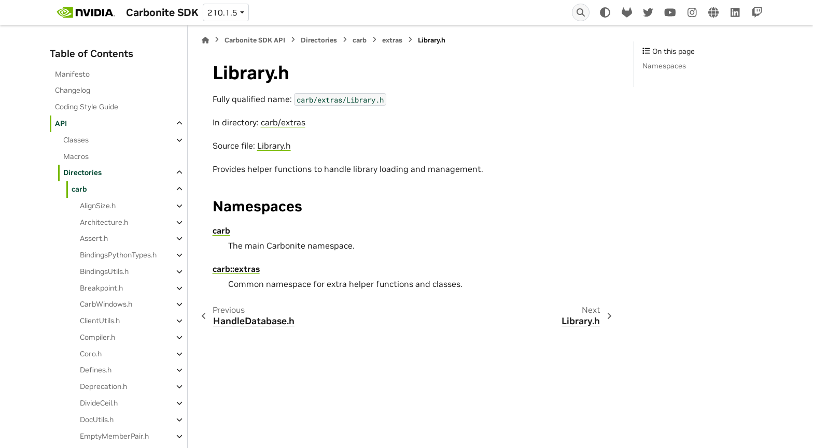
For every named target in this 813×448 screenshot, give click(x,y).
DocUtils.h (97, 419)
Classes (76, 139)
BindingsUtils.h (104, 271)
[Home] (205, 40)
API (61, 123)
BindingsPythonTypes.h (118, 254)
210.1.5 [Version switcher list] (222, 12)
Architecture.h (104, 222)
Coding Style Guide (86, 106)
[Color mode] (605, 12)
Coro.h (91, 353)
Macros (76, 156)
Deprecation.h (103, 386)
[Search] (581, 12)
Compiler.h (97, 337)
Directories (82, 172)
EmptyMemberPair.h (114, 436)
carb (79, 189)
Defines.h (95, 369)
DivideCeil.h (99, 403)
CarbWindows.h (106, 304)
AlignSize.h (98, 205)
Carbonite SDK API (255, 40)
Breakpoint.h (101, 288)
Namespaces (664, 65)
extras (392, 40)
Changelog (72, 90)
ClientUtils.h (100, 320)
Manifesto (72, 74)
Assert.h (94, 238)
